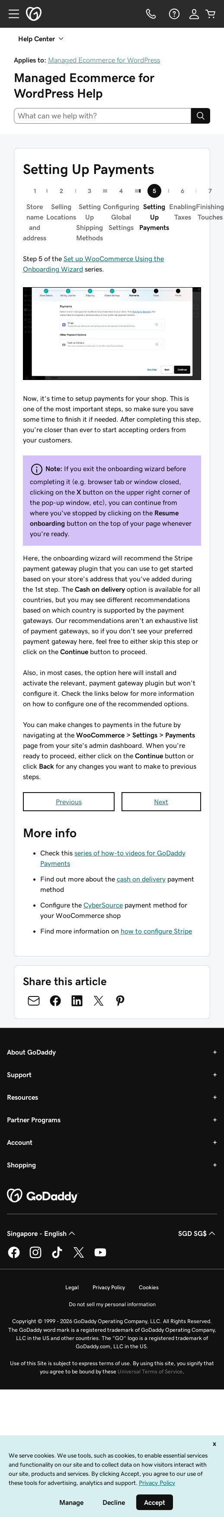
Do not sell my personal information (112, 1304)
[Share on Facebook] (55, 1001)
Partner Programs (34, 1119)
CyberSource (103, 904)
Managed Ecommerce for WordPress (104, 59)
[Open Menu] (10, 13)
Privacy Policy (109, 1287)
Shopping (21, 1164)
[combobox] (102, 116)
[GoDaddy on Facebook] (14, 1256)
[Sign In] (194, 14)
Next (161, 801)
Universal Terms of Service (150, 1371)
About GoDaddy (31, 1051)
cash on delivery (141, 878)
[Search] (200, 116)
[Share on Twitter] (98, 1001)
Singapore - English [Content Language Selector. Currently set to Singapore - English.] (42, 1233)
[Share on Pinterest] (120, 1001)
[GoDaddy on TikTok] (57, 1256)
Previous (69, 801)
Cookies (149, 1287)
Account (19, 1142)
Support (19, 1074)
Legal (72, 1287)
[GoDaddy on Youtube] (100, 1256)
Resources (22, 1097)
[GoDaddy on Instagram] (35, 1256)
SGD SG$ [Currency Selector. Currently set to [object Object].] (197, 1233)
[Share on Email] (34, 1001)
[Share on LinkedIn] (77, 1001)
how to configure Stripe (156, 930)
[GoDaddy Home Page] (43, 1196)
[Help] (173, 14)
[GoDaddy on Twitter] (79, 1256)
